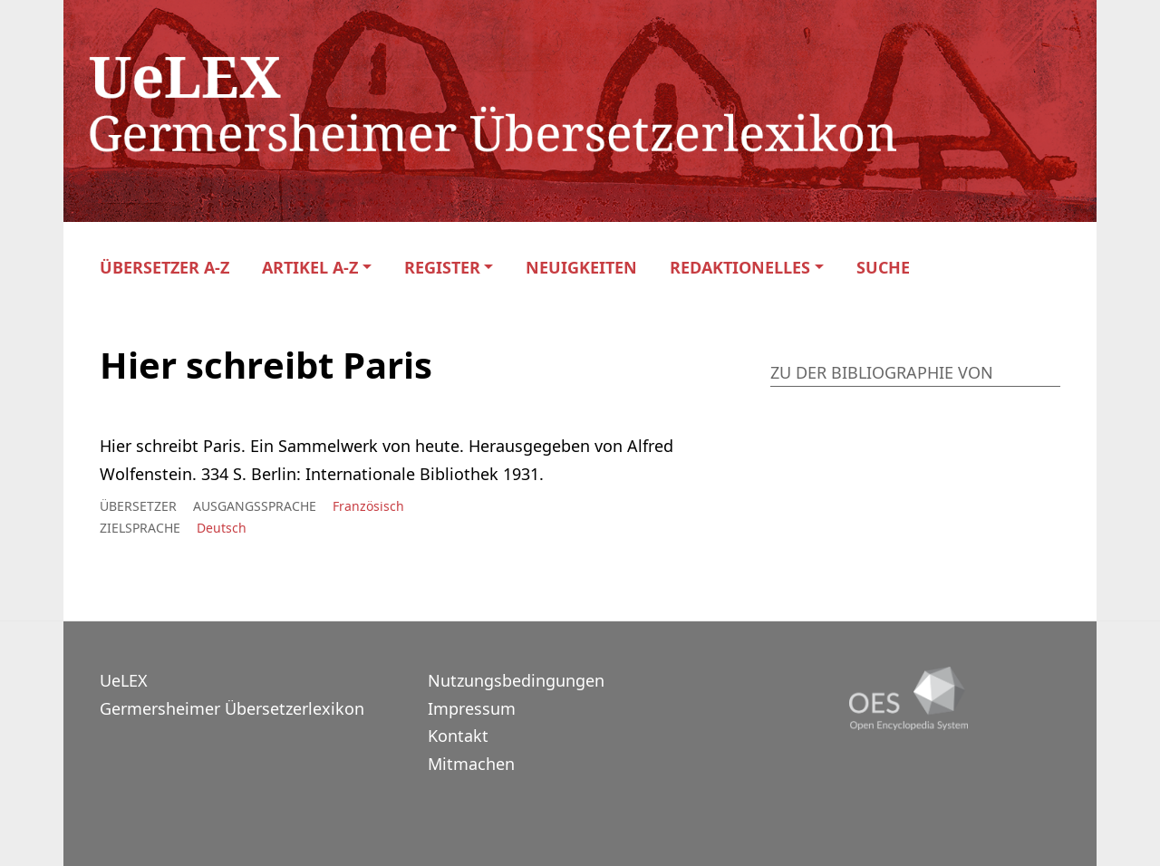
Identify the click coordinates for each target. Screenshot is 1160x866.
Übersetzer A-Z (164, 267)
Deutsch (221, 527)
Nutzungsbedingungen (516, 680)
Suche (883, 267)
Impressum (472, 708)
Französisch (368, 506)
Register (442, 267)
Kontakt (458, 735)
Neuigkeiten (581, 267)
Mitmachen (471, 764)
